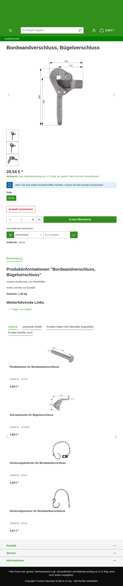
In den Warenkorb (80, 219)
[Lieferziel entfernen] (10, 235)
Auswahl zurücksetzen (21, 209)
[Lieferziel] (57, 235)
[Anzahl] (21, 219)
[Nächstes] (113, 95)
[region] (61, 113)
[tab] (14, 259)
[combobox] (48, 30)
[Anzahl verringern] (9, 219)
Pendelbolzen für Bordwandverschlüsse (34, 366)
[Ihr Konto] (94, 30)
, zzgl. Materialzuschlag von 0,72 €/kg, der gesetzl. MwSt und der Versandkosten (52, 176)
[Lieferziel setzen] (74, 235)
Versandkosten (64, 571)
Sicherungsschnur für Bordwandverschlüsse (37, 511)
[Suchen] (80, 30)
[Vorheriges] (8, 95)
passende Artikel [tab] (32, 326)
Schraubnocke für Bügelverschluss (31, 415)
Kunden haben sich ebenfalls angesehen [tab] (70, 326)
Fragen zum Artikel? (22, 309)
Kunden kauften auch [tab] (20, 332)
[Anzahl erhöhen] (33, 219)
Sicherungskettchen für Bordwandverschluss (38, 463)
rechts (11, 198)
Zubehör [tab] (13, 326)
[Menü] (10, 30)
